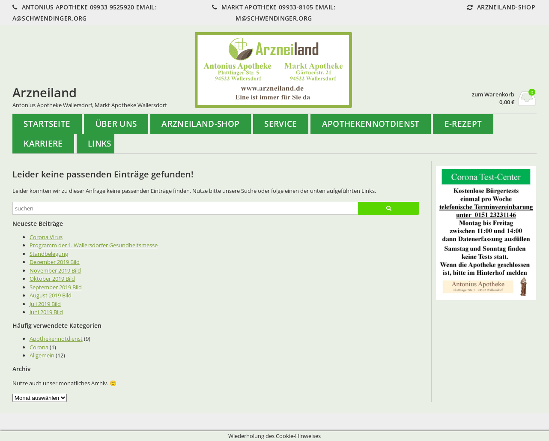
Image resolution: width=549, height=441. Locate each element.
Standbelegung (49, 254)
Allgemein (42, 355)
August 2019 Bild (51, 295)
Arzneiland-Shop (200, 123)
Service (280, 123)
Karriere (43, 143)
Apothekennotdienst (371, 123)
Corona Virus (46, 237)
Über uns (116, 123)
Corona (39, 347)
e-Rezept (463, 123)
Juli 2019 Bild (45, 304)
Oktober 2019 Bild (52, 278)
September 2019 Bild (56, 287)
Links (99, 143)
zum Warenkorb (493, 94)
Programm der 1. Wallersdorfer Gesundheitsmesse (94, 245)
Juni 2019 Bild (46, 312)
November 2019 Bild (55, 270)
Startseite (47, 123)
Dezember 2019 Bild (55, 262)
